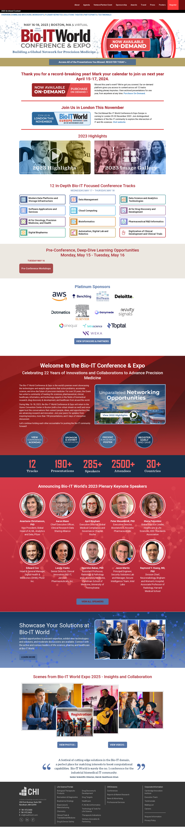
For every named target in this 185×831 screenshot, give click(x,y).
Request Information (153, 821)
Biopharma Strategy (65, 805)
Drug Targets (87, 801)
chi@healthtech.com (29, 819)
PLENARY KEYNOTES (54, 15)
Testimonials (150, 805)
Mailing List (149, 809)
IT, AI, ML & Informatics (91, 809)
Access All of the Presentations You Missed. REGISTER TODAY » (92, 62)
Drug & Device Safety (65, 826)
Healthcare (86, 805)
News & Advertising (115, 803)
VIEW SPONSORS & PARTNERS (92, 341)
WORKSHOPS (38, 15)
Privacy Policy (150, 825)
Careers (148, 813)
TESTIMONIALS (104, 15)
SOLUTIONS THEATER (73, 15)
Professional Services (116, 807)
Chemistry (61, 816)
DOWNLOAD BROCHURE (21, 15)
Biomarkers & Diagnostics (67, 801)
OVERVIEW (5, 15)
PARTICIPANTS (90, 15)
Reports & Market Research (118, 799)
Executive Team (151, 801)
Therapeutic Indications (91, 819)
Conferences (112, 795)
